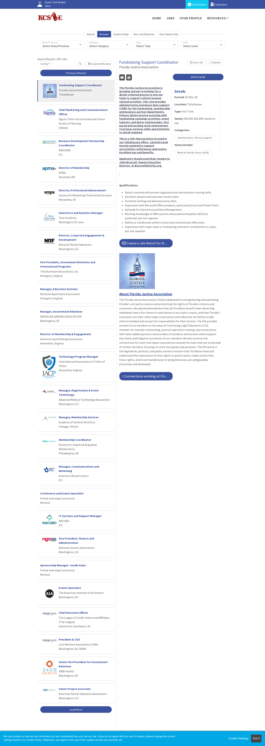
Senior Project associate (75, 689)
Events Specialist (70, 588)
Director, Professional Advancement (82, 190)
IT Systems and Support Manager (80, 516)
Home (156, 18)
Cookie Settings (238, 738)
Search (91, 34)
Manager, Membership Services (79, 417)
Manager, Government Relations (61, 311)
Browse (104, 34)
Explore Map (121, 34)
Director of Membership (74, 168)
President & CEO (69, 639)
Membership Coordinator (75, 439)
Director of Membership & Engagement (65, 334)
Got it (256, 738)
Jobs (170, 18)
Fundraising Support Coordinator (80, 85)
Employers (219, 4)
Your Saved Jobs (168, 34)
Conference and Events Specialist (62, 493)
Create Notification (99, 63)
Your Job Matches (144, 34)
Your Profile (191, 18)
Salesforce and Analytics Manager (81, 213)
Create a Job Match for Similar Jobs (147, 243)
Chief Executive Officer (73, 612)
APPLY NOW (198, 77)
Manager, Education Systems (59, 289)
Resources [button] (216, 18)
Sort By (44, 63)
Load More (76, 709)
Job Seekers (197, 4)
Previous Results (76, 73)
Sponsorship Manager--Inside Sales (63, 565)
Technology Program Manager (78, 356)
